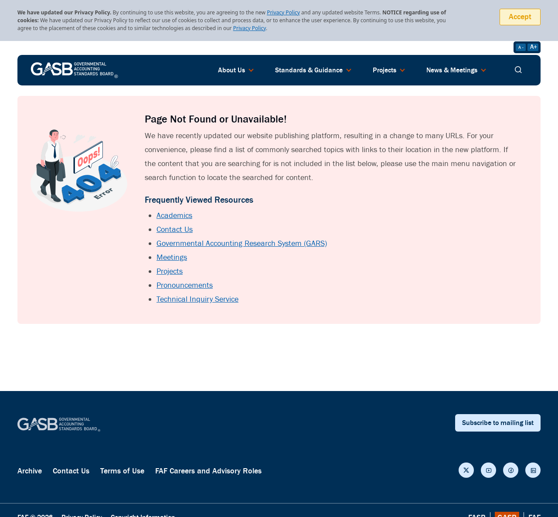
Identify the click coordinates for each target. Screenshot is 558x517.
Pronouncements (185, 285)
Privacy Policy (283, 12)
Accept (520, 17)
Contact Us (175, 229)
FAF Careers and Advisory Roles (208, 471)
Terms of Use (122, 471)
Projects (170, 271)
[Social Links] (466, 470)
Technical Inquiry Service (197, 299)
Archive (29, 471)
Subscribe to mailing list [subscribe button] (498, 422)
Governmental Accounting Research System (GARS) (242, 243)
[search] (518, 70)
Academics (174, 216)
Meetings (172, 257)
